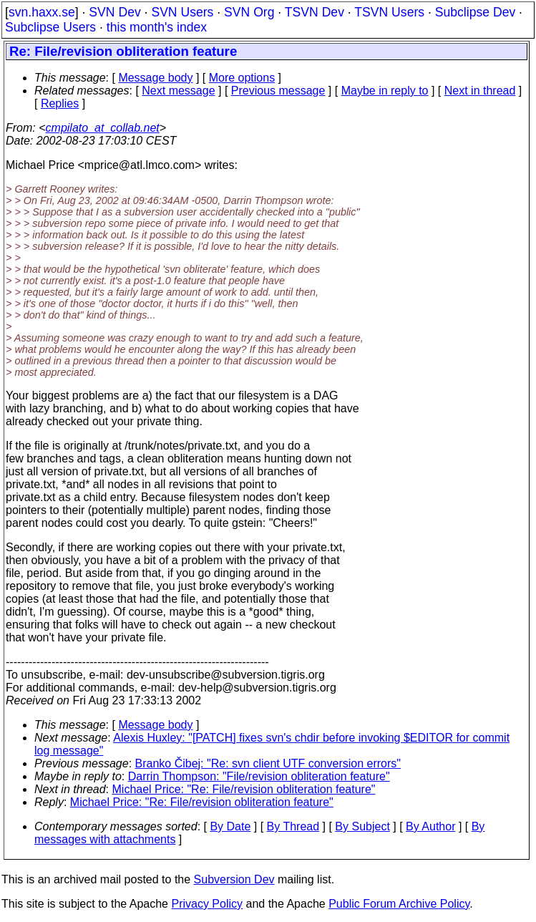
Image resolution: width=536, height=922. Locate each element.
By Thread (293, 826)
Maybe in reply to (385, 90)
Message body (155, 78)
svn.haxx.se (42, 12)
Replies (60, 103)
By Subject (362, 826)
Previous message (278, 90)
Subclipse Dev (475, 12)
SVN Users (182, 12)
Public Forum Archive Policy (398, 904)
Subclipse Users (50, 27)
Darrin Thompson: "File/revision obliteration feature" (259, 776)
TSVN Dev (314, 12)
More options (242, 78)
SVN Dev (114, 12)
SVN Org (249, 12)
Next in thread (480, 90)
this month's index (157, 27)
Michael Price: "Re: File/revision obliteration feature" (244, 789)
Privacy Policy (207, 904)
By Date (230, 826)
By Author (430, 826)
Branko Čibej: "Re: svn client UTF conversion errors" (268, 763)
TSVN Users (389, 12)
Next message (178, 90)
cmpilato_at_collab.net (103, 128)
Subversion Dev (234, 879)
